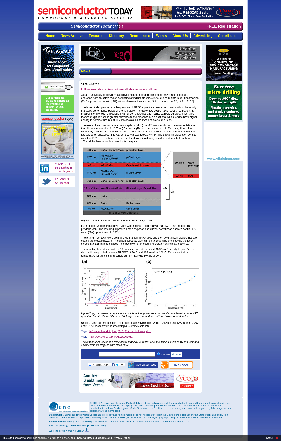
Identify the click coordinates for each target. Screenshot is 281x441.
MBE (148, 331)
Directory (116, 36)
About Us (180, 36)
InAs (114, 331)
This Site (171, 354)
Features (96, 36)
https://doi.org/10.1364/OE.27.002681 (111, 336)
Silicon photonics (135, 331)
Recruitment (140, 36)
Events (161, 36)
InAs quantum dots (100, 331)
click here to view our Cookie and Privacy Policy (100, 437)
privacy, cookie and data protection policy (83, 425)
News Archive (72, 36)
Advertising (202, 36)
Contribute (227, 36)
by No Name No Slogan (74, 430)
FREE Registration (223, 26)
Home (50, 36)
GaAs (121, 331)
